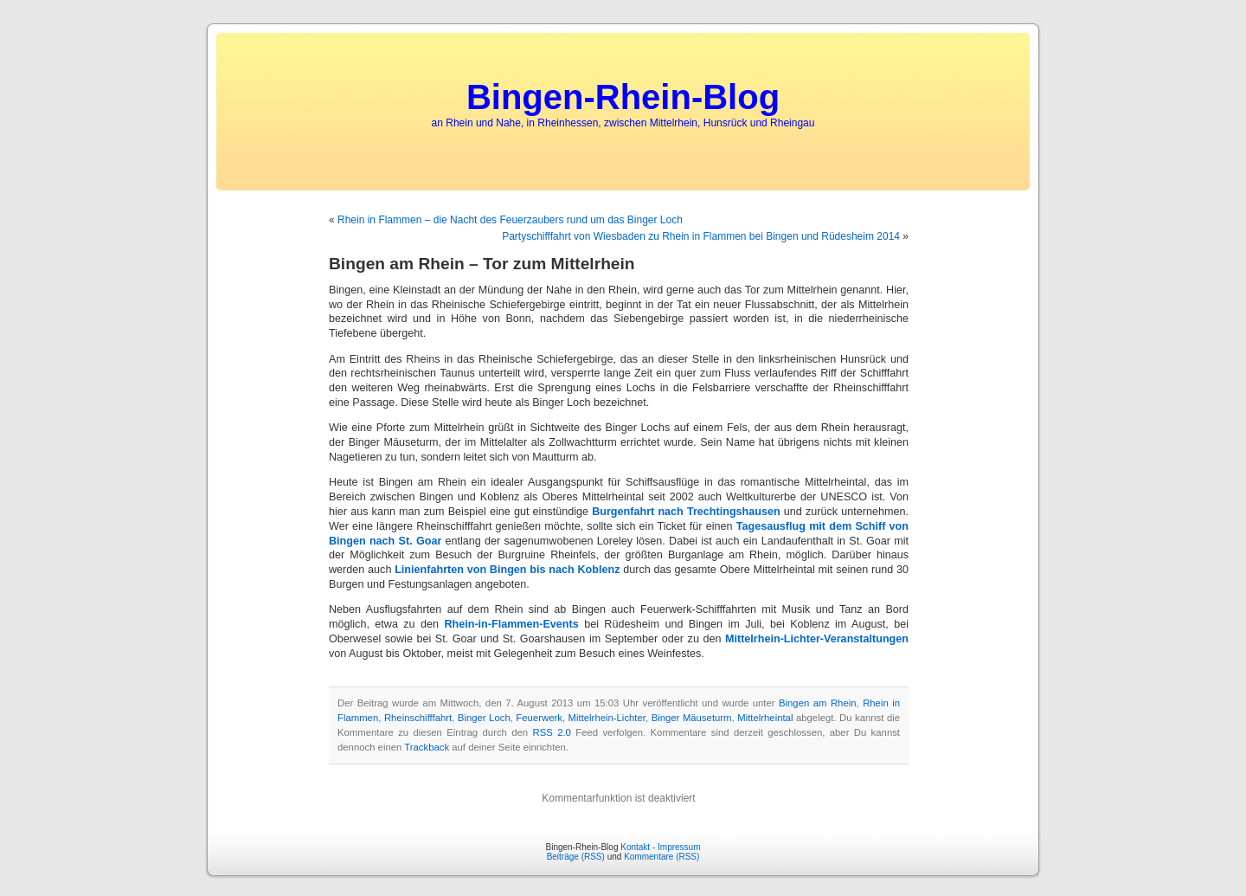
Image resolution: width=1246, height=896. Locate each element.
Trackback (426, 747)
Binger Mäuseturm (692, 717)
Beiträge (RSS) (576, 856)
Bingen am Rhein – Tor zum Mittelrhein (482, 264)
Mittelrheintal (765, 717)
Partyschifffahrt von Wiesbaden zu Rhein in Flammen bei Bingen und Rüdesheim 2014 (701, 236)
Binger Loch (484, 717)
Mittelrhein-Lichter (606, 717)
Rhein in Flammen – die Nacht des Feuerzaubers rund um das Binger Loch (510, 220)
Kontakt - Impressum (660, 847)
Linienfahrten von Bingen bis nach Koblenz (507, 570)
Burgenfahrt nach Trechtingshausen (686, 512)
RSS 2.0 (552, 732)
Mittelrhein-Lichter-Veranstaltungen (817, 639)
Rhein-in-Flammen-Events (511, 624)
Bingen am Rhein (818, 703)
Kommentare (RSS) (661, 856)
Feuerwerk (539, 717)
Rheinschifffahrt (418, 717)
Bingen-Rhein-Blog (623, 97)
